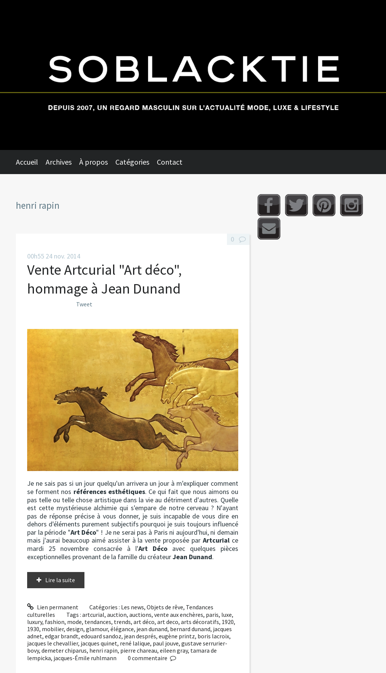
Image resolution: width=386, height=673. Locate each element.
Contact (169, 162)
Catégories (132, 162)
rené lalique (135, 643)
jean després (140, 636)
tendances (97, 622)
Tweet (84, 304)
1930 (33, 629)
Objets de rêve (165, 607)
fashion (54, 622)
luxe (226, 614)
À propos (93, 162)
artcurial (93, 614)
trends (122, 622)
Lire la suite (60, 580)
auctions (140, 614)
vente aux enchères (178, 614)
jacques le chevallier (52, 643)
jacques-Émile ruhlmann (85, 658)
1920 (228, 622)
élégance (122, 629)
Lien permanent (52, 607)
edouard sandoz (101, 636)
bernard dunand (190, 629)
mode (74, 622)
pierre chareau (138, 650)
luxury (34, 622)
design (74, 629)
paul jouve (166, 643)
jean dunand (151, 629)
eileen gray (174, 650)
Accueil (27, 162)
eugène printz (177, 636)
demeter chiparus (64, 650)
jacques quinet (99, 643)
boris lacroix (213, 636)
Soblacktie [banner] (193, 75)
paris (212, 614)
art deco (167, 622)
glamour (97, 629)
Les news (132, 607)
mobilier (53, 629)
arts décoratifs (200, 622)
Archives (59, 162)
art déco (144, 622)
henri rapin (103, 650)
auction (117, 614)
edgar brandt (61, 636)
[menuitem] (31, 162)
